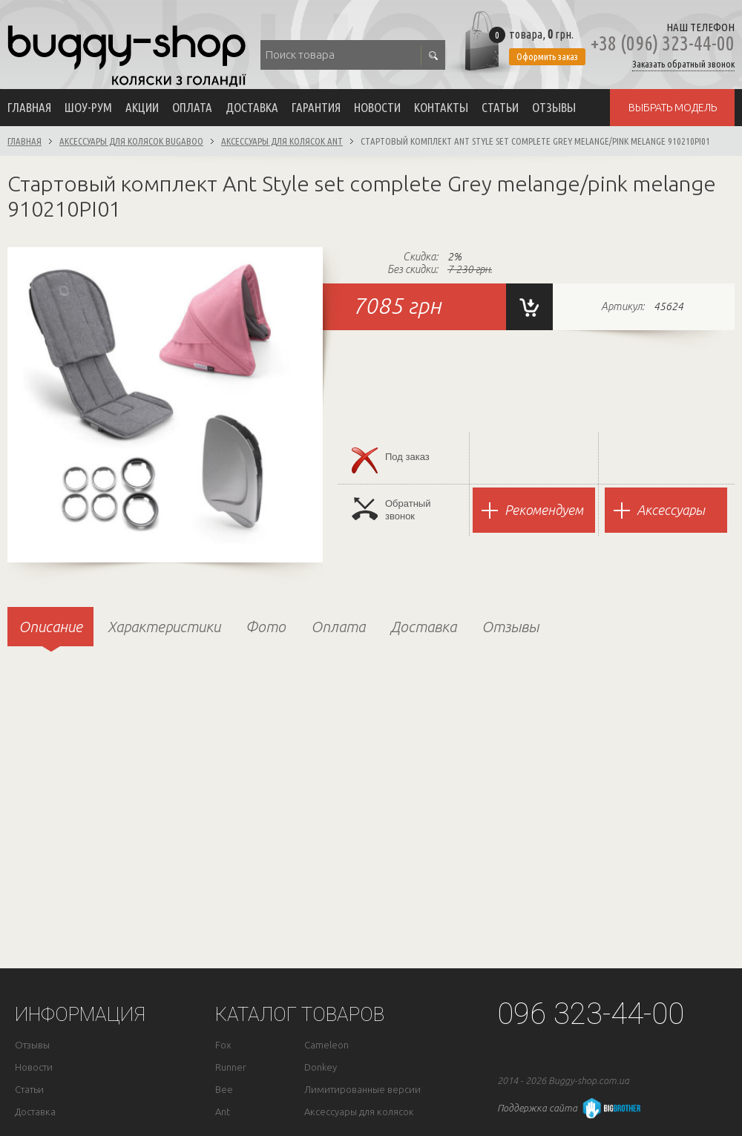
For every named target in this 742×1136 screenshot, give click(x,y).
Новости (377, 107)
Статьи (500, 107)
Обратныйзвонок (391, 509)
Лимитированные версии (362, 1089)
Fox (223, 1045)
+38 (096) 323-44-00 (663, 43)
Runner (230, 1067)
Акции (142, 107)
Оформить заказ (547, 56)
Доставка (252, 107)
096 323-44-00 (590, 1014)
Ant (222, 1112)
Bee (224, 1089)
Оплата (192, 107)
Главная (29, 107)
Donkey (320, 1067)
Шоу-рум (88, 107)
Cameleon (326, 1045)
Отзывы (554, 107)
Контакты (441, 107)
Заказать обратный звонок (683, 64)
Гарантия (316, 107)
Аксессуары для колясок (359, 1112)
